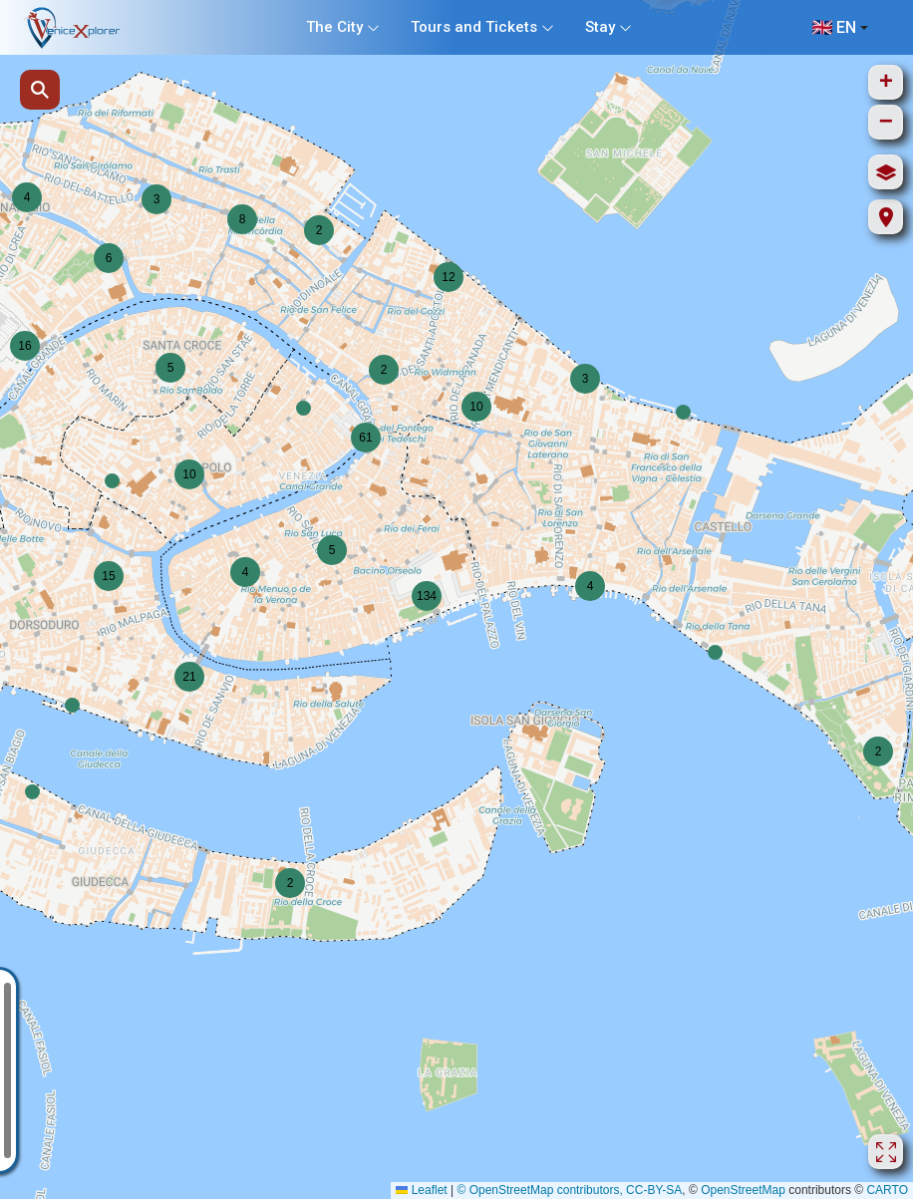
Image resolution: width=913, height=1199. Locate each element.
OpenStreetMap (743, 1190)
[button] (303, 408)
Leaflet (421, 1190)
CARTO (887, 1190)
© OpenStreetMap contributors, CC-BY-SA (569, 1190)
